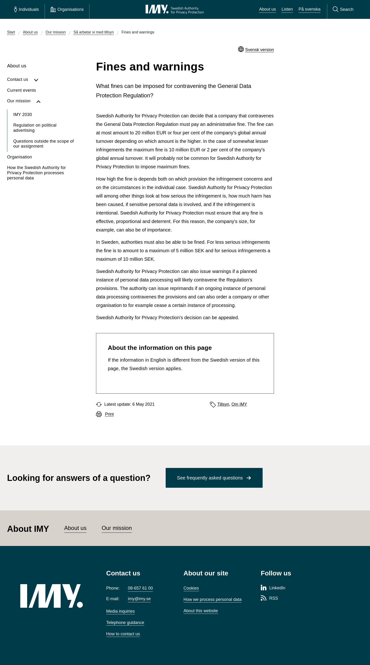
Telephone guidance (125, 622)
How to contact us (123, 634)
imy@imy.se (139, 598)
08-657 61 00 (140, 588)
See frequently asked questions (210, 477)
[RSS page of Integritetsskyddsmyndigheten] (269, 598)
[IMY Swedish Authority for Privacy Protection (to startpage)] (175, 9)
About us (267, 9)
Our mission (117, 528)
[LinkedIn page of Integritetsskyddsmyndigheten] (273, 588)
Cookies (191, 588)
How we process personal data (213, 599)
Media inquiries (120, 611)
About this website (201, 610)
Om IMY (239, 404)
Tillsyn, (223, 404)
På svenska (309, 9)
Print (109, 414)
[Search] (343, 9)
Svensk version (259, 49)
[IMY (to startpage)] (56, 596)
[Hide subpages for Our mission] (56, 101)
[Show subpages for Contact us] (54, 79)
